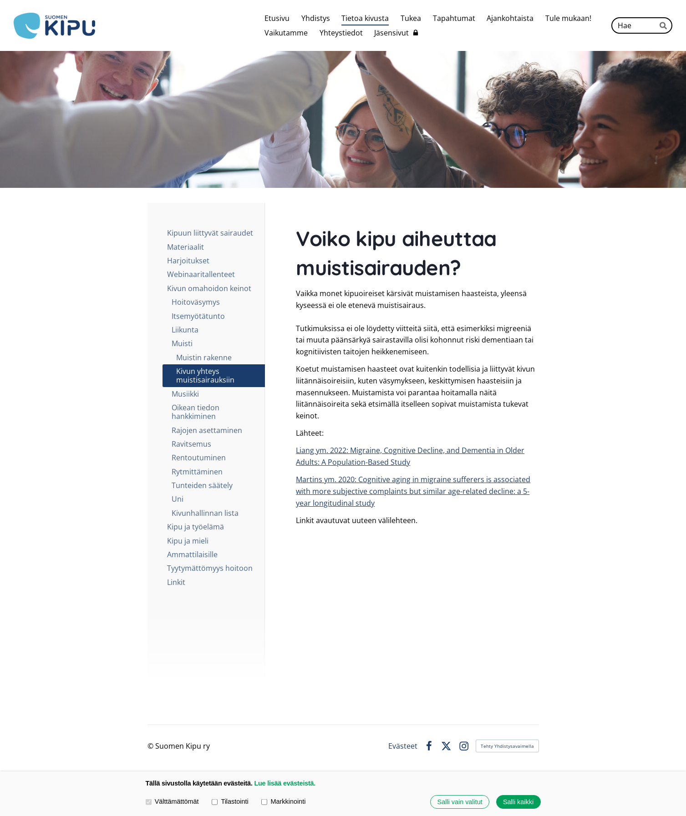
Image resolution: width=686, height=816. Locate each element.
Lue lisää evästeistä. (284, 783)
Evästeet (402, 746)
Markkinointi (283, 802)
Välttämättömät (172, 802)
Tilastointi (230, 802)
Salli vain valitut (460, 802)
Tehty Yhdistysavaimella (507, 746)
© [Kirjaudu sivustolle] (151, 746)
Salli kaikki (518, 802)
